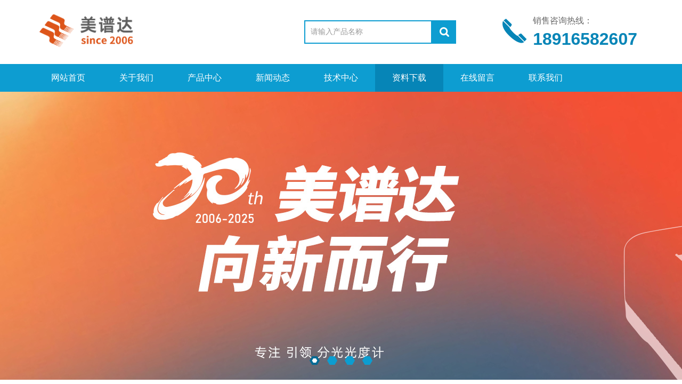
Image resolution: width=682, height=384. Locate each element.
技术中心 (341, 77)
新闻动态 (273, 77)
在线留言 (477, 77)
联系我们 (546, 77)
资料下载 (409, 77)
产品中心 (205, 77)
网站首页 (68, 77)
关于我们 (136, 77)
